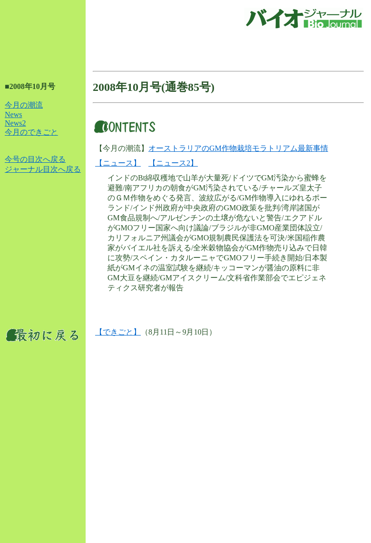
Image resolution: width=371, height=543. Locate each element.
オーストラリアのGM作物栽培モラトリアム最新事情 (238, 148)
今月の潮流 (24, 105)
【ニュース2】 (173, 163)
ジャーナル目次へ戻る (43, 169)
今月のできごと (31, 132)
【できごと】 (118, 332)
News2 (15, 123)
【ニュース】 (118, 163)
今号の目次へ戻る (35, 159)
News (13, 114)
